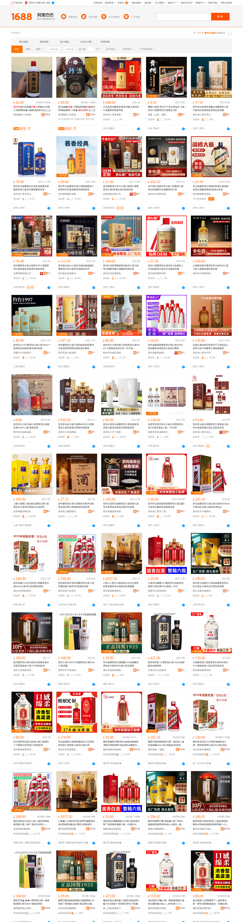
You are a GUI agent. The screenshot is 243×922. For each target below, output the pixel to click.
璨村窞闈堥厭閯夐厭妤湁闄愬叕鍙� (68, 829)
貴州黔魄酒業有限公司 (23, 749)
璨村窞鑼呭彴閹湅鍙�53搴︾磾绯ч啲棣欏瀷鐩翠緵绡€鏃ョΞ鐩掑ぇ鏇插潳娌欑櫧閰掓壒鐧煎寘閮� (166, 823)
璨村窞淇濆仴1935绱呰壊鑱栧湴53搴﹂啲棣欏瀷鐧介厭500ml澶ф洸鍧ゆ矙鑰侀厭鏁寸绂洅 (211, 743)
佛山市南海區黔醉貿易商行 (113, 670)
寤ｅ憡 (47, 110)
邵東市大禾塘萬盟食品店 (68, 432)
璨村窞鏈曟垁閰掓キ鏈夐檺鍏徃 (158, 908)
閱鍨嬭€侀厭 (78, 119)
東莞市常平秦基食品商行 (68, 670)
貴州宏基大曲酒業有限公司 (68, 352)
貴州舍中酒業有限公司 (158, 194)
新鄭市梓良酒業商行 (158, 432)
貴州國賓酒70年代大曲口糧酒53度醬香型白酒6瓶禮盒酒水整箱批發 (121, 188)
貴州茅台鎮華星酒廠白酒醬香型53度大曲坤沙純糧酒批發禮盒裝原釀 (210, 109)
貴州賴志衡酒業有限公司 (68, 273)
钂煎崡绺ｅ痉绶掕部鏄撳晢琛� (23, 114)
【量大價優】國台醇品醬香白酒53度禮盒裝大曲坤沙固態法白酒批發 (31, 505)
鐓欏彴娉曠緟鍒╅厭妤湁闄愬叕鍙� (158, 829)
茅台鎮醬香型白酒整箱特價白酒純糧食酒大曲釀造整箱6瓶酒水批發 (210, 188)
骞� (47, 114)
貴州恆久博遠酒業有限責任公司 (113, 114)
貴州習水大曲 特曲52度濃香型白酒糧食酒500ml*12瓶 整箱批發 (31, 426)
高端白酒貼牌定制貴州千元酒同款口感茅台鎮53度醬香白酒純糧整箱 (210, 347)
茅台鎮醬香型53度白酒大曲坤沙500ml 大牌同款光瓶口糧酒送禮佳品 (211, 505)
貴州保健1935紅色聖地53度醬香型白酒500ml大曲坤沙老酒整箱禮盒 (31, 585)
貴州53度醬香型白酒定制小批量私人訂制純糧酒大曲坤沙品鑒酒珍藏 (166, 267)
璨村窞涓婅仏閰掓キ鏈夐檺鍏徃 (203, 829)
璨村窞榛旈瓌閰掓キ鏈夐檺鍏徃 (203, 908)
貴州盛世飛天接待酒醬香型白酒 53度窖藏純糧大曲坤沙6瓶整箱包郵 (76, 585)
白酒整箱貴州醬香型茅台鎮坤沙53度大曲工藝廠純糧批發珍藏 (210, 267)
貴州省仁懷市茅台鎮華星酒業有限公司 (203, 114)
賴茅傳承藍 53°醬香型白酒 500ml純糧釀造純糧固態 (166, 664)
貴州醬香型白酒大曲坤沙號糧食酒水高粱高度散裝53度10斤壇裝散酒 (31, 664)
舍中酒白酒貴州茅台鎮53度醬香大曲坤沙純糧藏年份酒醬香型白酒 (166, 188)
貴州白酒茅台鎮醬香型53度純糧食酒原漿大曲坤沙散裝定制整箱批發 (121, 426)
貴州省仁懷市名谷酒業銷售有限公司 (203, 432)
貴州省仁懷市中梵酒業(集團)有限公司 (203, 352)
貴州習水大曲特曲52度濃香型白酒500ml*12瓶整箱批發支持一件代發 (121, 347)
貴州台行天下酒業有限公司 (113, 432)
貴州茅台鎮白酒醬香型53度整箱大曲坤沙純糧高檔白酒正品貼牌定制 (210, 426)
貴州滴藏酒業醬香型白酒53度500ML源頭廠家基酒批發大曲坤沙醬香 (166, 347)
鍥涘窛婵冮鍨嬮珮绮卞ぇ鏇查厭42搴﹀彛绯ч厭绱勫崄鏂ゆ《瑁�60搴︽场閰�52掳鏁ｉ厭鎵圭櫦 (210, 902)
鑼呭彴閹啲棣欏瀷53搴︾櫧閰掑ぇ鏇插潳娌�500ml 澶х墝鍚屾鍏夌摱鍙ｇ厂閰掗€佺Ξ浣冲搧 (166, 743)
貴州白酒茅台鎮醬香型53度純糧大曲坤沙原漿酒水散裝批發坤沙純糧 (121, 505)
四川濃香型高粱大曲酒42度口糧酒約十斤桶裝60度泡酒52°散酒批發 (31, 743)
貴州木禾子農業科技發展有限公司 (203, 511)
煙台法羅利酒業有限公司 (203, 591)
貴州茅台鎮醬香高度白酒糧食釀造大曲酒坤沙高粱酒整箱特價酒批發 (76, 188)
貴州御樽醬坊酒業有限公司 (68, 194)
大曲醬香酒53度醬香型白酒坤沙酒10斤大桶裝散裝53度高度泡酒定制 (210, 664)
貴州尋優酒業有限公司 (113, 511)
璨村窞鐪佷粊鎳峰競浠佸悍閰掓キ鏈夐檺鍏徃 (113, 749)
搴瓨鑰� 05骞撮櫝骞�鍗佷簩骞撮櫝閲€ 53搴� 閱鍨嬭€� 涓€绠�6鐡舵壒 (76, 109)
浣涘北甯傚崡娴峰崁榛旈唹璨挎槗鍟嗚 (68, 908)
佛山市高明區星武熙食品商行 (23, 591)
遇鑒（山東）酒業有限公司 (158, 114)
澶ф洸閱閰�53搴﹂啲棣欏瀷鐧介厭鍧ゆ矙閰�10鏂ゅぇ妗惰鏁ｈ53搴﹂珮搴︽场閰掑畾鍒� (166, 902)
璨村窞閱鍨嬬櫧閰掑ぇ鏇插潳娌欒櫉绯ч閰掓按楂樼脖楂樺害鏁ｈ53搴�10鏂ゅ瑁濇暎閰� (211, 823)
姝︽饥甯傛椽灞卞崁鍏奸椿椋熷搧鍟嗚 (113, 908)
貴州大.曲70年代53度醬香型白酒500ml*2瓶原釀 (76, 664)
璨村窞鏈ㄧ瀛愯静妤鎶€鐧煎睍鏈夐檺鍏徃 (158, 749)
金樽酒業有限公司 (112, 194)
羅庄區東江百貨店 (67, 591)
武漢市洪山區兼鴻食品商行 (158, 670)
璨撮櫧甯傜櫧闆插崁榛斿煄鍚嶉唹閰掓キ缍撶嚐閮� (113, 829)
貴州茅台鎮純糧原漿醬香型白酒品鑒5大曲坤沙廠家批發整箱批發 (166, 505)
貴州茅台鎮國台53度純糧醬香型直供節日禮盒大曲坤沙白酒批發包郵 (210, 585)
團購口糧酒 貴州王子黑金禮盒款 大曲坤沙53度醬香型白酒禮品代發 (166, 109)
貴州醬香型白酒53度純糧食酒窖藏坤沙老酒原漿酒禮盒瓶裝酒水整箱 (76, 347)
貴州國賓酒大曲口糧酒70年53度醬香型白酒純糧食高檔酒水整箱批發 (31, 267)
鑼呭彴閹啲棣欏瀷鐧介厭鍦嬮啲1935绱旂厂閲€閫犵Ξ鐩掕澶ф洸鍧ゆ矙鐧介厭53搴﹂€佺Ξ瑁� (76, 902)
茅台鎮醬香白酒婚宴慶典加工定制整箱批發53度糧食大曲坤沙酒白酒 (76, 743)
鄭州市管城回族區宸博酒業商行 (23, 432)
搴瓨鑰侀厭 (64, 119)
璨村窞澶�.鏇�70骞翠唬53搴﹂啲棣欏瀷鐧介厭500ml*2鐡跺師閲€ (31, 902)
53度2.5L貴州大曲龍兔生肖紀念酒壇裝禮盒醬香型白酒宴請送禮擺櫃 (120, 585)
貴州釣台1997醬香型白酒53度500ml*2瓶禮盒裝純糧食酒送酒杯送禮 (31, 347)
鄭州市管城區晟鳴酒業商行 (113, 352)
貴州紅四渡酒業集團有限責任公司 (113, 273)
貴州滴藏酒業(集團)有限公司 (158, 352)
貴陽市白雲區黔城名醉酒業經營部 (158, 591)
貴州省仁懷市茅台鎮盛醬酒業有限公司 (23, 194)
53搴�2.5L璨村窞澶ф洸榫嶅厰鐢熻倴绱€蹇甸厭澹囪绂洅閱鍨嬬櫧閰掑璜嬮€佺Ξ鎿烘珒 (76, 823)
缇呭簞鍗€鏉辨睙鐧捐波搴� (23, 829)
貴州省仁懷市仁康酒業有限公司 (158, 511)
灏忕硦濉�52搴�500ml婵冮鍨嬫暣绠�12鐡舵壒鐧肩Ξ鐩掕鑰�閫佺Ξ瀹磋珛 (31, 109)
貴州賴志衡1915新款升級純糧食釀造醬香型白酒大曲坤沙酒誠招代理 (76, 267)
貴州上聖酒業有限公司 (23, 670)
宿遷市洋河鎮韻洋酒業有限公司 (23, 352)
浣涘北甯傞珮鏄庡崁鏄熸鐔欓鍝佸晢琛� (203, 749)
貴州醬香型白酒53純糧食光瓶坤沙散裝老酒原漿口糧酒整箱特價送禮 (76, 505)
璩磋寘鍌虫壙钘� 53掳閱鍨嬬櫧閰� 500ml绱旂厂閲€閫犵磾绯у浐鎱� (121, 902)
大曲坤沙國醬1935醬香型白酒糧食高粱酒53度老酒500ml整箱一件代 (166, 585)
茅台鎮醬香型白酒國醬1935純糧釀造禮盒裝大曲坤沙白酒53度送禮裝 (121, 664)
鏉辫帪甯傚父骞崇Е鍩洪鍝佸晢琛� (23, 908)
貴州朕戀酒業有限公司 (158, 273)
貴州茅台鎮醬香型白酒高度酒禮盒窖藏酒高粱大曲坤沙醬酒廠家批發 (31, 188)
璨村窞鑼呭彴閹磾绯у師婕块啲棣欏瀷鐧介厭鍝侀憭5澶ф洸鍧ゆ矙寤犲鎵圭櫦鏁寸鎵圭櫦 (121, 743)
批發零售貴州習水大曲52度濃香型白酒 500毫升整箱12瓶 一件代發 (166, 426)
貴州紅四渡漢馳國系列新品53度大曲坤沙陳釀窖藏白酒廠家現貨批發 (121, 267)
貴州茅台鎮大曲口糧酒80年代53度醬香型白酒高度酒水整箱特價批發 (76, 426)
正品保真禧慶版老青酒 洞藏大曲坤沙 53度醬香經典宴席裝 (121, 109)
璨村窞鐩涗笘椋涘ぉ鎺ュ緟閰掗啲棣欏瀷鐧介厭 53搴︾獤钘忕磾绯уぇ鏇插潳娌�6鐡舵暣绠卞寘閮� (31, 823)
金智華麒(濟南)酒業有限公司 (23, 511)
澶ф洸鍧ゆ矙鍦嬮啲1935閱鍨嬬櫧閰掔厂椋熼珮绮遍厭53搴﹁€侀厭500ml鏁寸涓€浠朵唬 (121, 823)
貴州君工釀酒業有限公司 (68, 511)
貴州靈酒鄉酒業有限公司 (113, 591)
